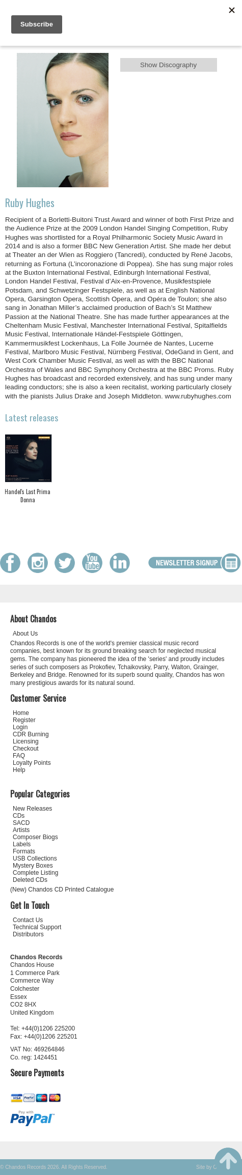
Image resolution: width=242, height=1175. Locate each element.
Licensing (26, 741)
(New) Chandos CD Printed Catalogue (62, 889)
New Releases (32, 808)
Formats (24, 851)
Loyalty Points (32, 762)
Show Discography (168, 65)
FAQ (19, 755)
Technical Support (37, 927)
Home (21, 713)
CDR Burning (31, 734)
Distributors (28, 934)
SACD (21, 822)
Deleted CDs (30, 879)
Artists (21, 830)
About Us (25, 633)
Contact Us (28, 920)
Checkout (26, 748)
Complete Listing (35, 872)
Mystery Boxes (33, 865)
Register (24, 720)
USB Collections (35, 858)
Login (20, 727)
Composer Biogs (35, 837)
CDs (18, 815)
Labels (22, 844)
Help (19, 769)
